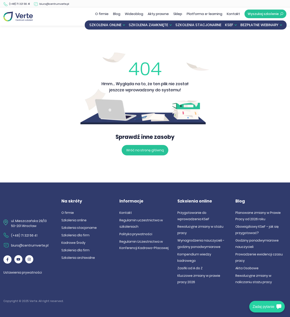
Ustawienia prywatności (22, 272)
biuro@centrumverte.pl (54, 4)
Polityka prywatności (135, 234)
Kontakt (233, 13)
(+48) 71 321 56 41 (19, 4)
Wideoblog (134, 13)
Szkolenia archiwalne (78, 257)
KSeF (229, 24)
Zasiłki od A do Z (190, 268)
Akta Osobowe (247, 268)
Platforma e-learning (204, 13)
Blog (116, 13)
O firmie (102, 13)
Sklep (177, 13)
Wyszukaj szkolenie (265, 14)
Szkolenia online (105, 24)
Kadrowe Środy (73, 242)
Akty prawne (158, 13)
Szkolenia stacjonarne (198, 24)
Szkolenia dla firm (75, 235)
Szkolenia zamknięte (148, 24)
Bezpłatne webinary (259, 24)
